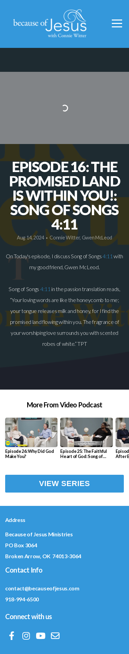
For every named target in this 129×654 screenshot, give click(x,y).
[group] (31, 441)
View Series (64, 483)
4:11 (108, 256)
